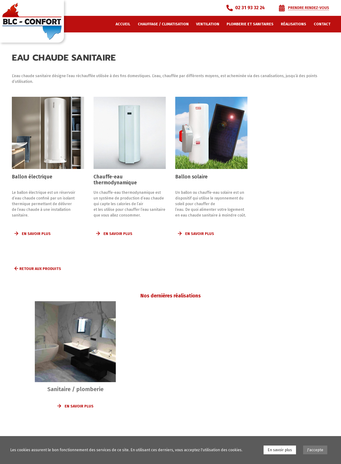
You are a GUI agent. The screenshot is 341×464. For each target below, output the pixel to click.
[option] (75, 360)
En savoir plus (36, 233)
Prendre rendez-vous (308, 7)
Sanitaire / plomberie (75, 389)
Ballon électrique (32, 177)
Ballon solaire (191, 177)
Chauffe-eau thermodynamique (115, 180)
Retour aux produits (40, 268)
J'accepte (315, 450)
